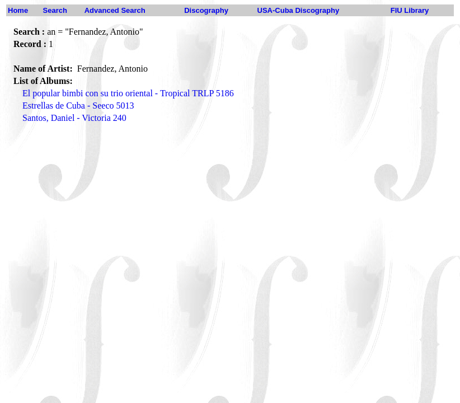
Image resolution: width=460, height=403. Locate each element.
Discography (206, 10)
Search (55, 10)
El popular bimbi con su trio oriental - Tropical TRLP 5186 (128, 93)
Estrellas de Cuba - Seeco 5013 (78, 105)
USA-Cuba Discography (298, 10)
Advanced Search (115, 10)
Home (18, 10)
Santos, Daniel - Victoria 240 (74, 118)
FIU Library (410, 10)
